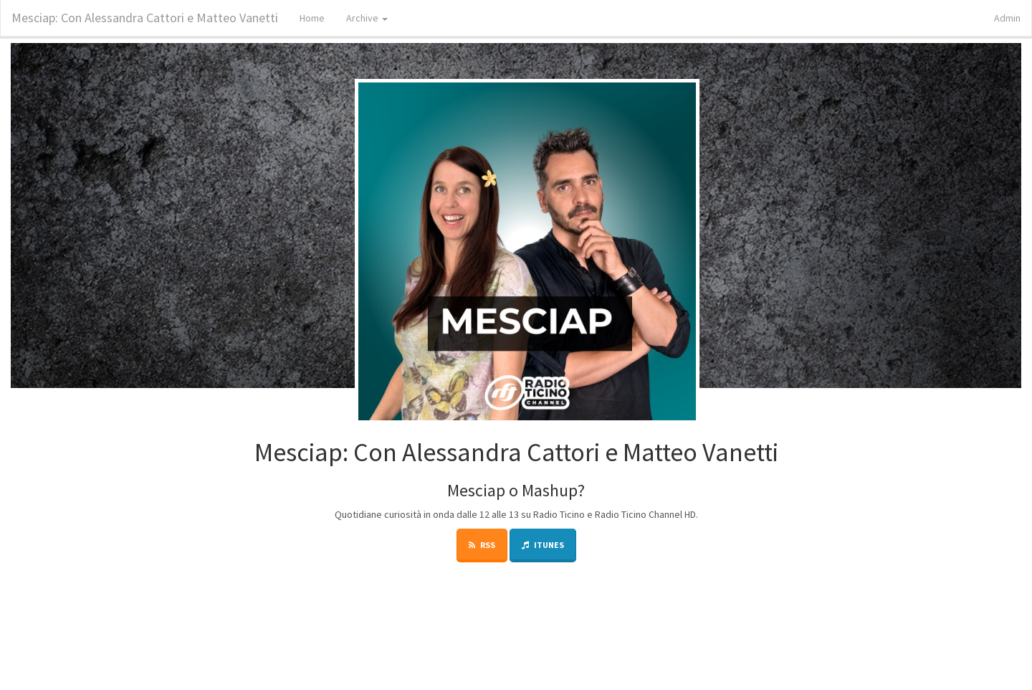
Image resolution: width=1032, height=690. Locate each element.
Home (312, 17)
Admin (1007, 17)
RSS (482, 544)
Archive (367, 17)
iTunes (543, 544)
